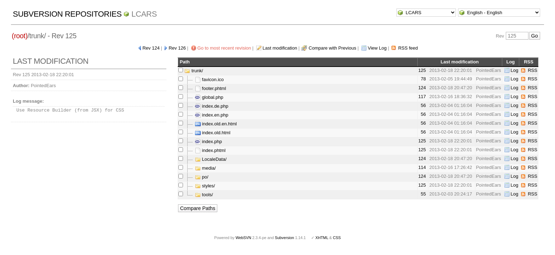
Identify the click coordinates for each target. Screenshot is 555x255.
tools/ (204, 194)
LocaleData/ (211, 159)
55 (423, 194)
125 (422, 70)
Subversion (284, 238)
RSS (532, 70)
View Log (377, 48)
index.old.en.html (216, 123)
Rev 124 (150, 48)
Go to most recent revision (224, 48)
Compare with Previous (332, 48)
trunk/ (193, 70)
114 (422, 167)
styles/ (205, 185)
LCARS (144, 14)
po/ (201, 177)
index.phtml (210, 150)
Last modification (280, 48)
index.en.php (211, 115)
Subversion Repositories (67, 14)
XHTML (321, 238)
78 (423, 78)
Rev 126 (176, 48)
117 (422, 96)
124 (422, 87)
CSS (337, 238)
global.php (209, 97)
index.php (208, 141)
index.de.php (211, 106)
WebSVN (243, 238)
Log (515, 70)
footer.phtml (210, 88)
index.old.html (212, 132)
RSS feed (408, 48)
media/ (205, 168)
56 (423, 105)
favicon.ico (209, 79)
